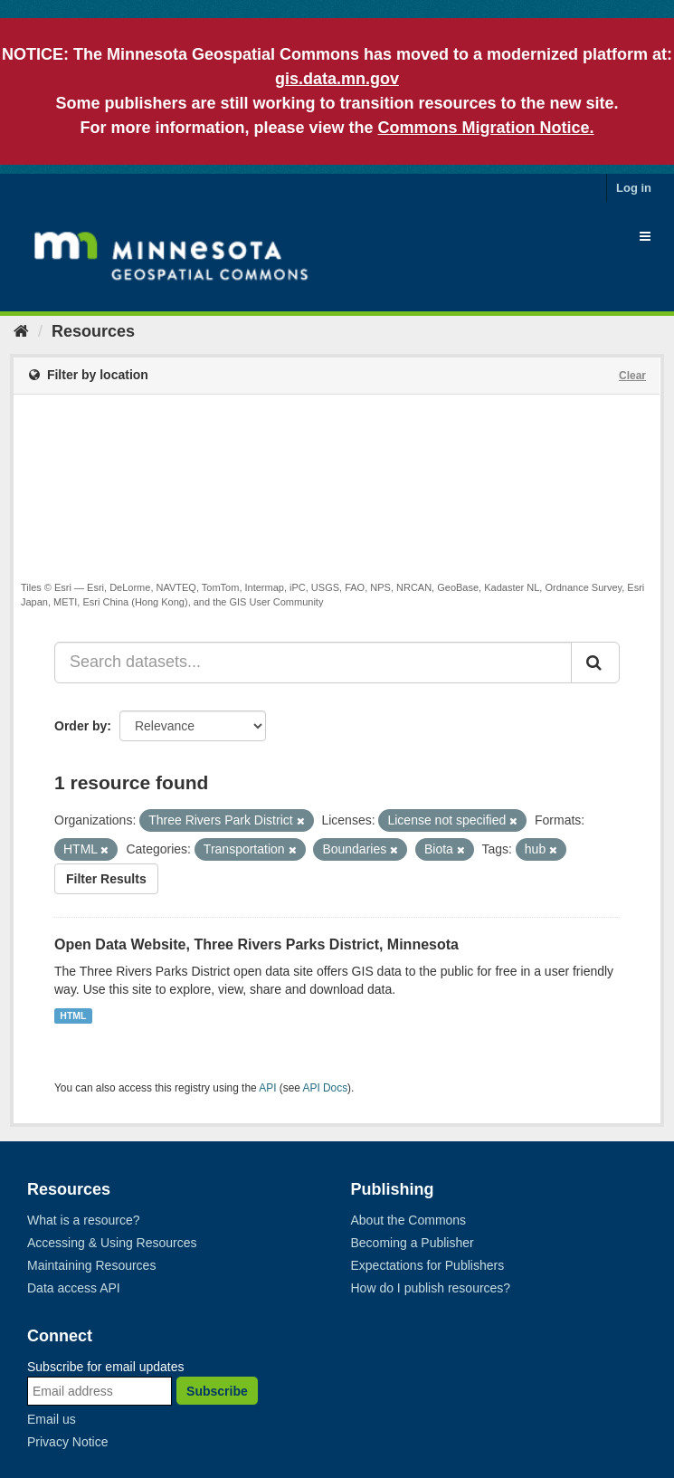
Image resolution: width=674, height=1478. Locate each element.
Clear (632, 375)
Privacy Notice (67, 1442)
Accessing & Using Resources (112, 1242)
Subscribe (217, 1391)
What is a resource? (83, 1220)
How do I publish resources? (431, 1288)
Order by (80, 726)
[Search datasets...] (313, 662)
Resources (93, 331)
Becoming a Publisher (412, 1242)
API (267, 1088)
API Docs (325, 1088)
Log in (633, 188)
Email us (51, 1419)
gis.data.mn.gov (337, 79)
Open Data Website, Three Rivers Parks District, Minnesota (256, 944)
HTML (73, 1015)
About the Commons (409, 1220)
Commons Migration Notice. (486, 128)
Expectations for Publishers (428, 1265)
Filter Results (106, 879)
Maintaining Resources (91, 1265)
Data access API (73, 1288)
